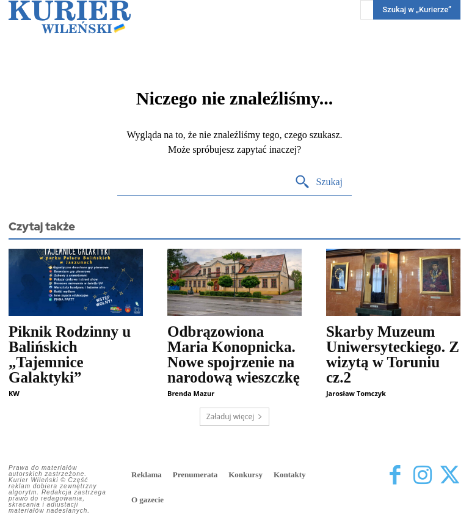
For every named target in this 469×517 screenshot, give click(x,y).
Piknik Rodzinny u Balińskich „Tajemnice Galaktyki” (70, 354)
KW (14, 393)
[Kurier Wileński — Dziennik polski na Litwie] (70, 17)
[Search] (318, 182)
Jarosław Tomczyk (356, 393)
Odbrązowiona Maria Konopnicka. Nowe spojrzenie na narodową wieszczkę (233, 354)
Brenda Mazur (190, 393)
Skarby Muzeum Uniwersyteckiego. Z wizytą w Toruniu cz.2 (392, 354)
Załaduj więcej (234, 416)
